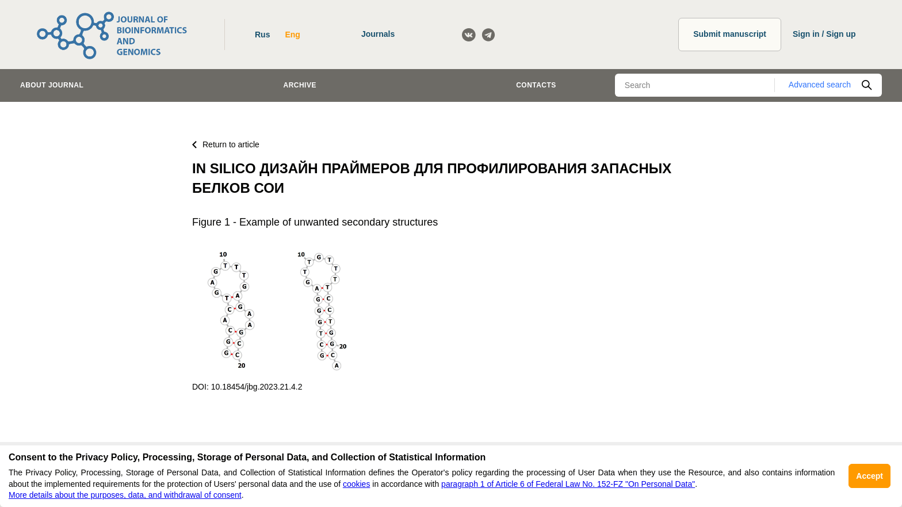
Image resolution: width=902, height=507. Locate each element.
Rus (262, 34)
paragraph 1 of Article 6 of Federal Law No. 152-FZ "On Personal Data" (568, 484)
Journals (378, 34)
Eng (292, 34)
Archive (300, 85)
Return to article (225, 144)
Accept (869, 476)
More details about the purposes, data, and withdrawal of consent (125, 495)
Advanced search (820, 84)
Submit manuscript (729, 34)
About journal (51, 85)
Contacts (536, 85)
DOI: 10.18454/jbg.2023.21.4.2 (247, 386)
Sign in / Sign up (824, 34)
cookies (356, 484)
